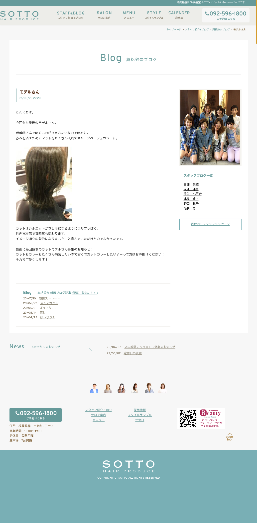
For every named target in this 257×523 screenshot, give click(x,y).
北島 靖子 (191, 199)
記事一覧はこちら (85, 293)
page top (229, 437)
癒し (43, 313)
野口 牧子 (191, 204)
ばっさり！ (47, 318)
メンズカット (49, 303)
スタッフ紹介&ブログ (71, 15)
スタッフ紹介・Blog (98, 410)
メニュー (129, 15)
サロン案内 (104, 15)
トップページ (173, 29)
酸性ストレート (49, 299)
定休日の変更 (133, 353)
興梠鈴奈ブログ (221, 29)
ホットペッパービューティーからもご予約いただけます (201, 418)
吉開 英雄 (191, 185)
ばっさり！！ (48, 308)
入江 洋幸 (191, 189)
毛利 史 (190, 209)
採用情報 (140, 410)
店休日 (178, 15)
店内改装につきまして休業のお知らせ (150, 347)
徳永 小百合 (193, 194)
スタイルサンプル (153, 15)
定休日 (139, 420)
